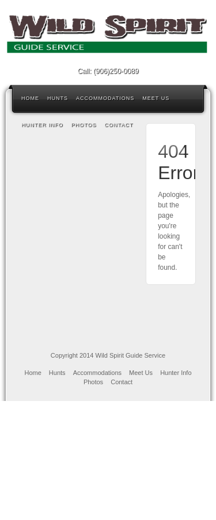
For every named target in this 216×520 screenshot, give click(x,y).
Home (30, 98)
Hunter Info (42, 125)
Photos (84, 125)
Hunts (57, 98)
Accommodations (105, 98)
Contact (118, 125)
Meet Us (155, 98)
